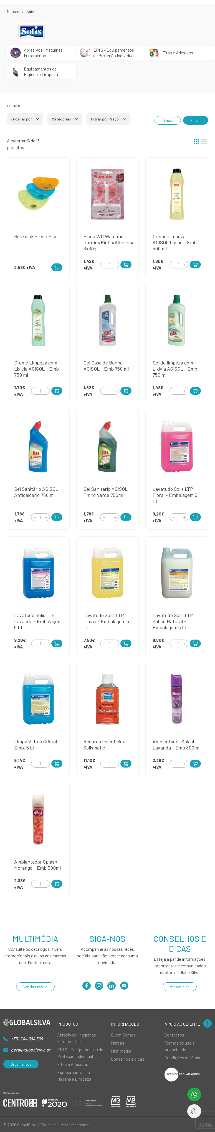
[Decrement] (104, 265)
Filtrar (195, 120)
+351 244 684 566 (27, 1038)
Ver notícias (179, 986)
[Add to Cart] (125, 264)
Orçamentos (21, 1064)
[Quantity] (109, 264)
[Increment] (115, 265)
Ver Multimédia (35, 986)
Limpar (168, 120)
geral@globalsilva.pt (30, 1049)
